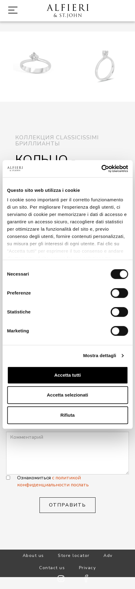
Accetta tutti (67, 375)
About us (33, 555)
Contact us (52, 568)
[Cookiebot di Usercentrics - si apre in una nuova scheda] (101, 169)
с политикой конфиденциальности (49, 481)
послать (80, 484)
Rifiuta (67, 415)
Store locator (74, 555)
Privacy (87, 568)
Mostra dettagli (99, 355)
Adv (108, 555)
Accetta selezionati (67, 394)
